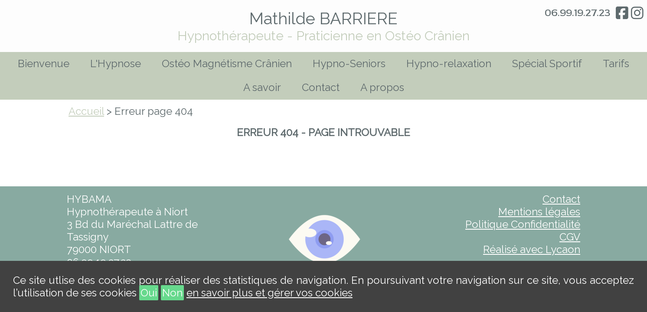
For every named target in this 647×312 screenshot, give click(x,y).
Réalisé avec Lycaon (531, 249)
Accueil (86, 111)
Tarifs (616, 63)
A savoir (262, 87)
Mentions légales (539, 211)
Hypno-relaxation (448, 63)
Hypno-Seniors (349, 63)
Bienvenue (43, 63)
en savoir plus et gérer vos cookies (269, 292)
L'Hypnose (115, 63)
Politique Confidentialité (522, 224)
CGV (569, 237)
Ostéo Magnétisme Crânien (227, 63)
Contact (321, 87)
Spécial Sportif (547, 63)
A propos (382, 87)
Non (172, 292)
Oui (149, 292)
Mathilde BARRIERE (323, 18)
